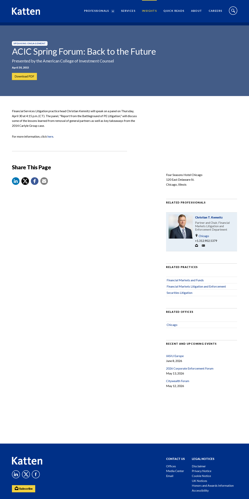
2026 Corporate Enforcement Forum (189, 374)
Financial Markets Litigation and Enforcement (196, 292)
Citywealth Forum (177, 387)
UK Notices (199, 480)
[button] (16, 187)
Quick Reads (173, 12)
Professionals (96, 12)
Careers (215, 12)
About (196, 12)
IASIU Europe (175, 362)
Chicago (202, 242)
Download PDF (25, 76)
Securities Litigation (179, 299)
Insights (149, 12)
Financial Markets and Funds (185, 286)
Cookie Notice (201, 476)
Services (128, 12)
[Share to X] (25, 187)
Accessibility (200, 490)
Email (169, 476)
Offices (171, 466)
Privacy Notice (201, 471)
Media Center (175, 471)
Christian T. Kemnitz (209, 223)
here (50, 142)
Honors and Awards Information (213, 485)
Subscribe (24, 489)
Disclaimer (199, 466)
